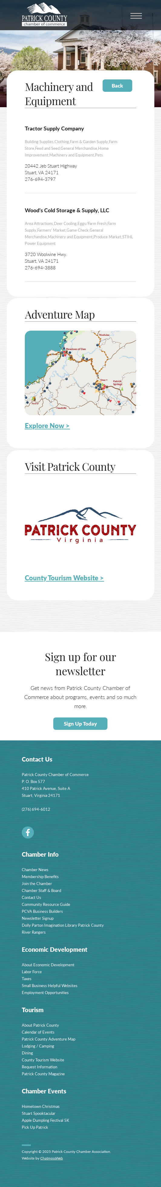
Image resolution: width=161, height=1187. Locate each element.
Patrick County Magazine (43, 1073)
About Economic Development (48, 964)
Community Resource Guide (46, 904)
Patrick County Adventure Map (48, 1039)
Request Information (39, 1067)
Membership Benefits (40, 876)
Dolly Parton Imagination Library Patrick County (63, 925)
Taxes (26, 978)
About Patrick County (40, 1025)
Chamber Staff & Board (41, 890)
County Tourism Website (43, 1060)
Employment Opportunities (45, 992)
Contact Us (31, 897)
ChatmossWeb (51, 1158)
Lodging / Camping (38, 1046)
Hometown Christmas (41, 1106)
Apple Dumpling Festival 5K (45, 1120)
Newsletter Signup (38, 918)
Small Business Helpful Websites (49, 985)
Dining (27, 1053)
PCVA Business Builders (42, 911)
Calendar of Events (38, 1032)
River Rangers (34, 932)
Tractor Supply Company (54, 128)
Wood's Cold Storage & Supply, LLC (67, 210)
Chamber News (35, 869)
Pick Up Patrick (35, 1127)
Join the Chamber (37, 883)
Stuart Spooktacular (38, 1113)
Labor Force (32, 971)
